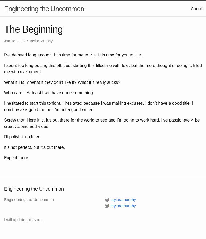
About (196, 8)
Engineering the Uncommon (44, 9)
